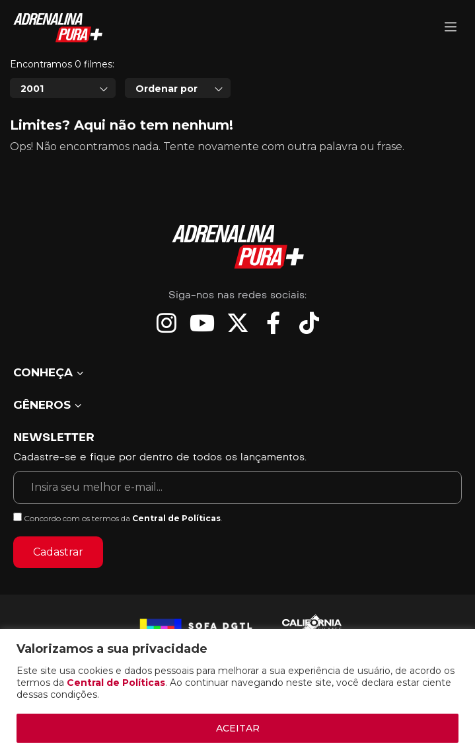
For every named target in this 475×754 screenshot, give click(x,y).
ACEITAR (238, 728)
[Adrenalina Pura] (450, 28)
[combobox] (63, 88)
